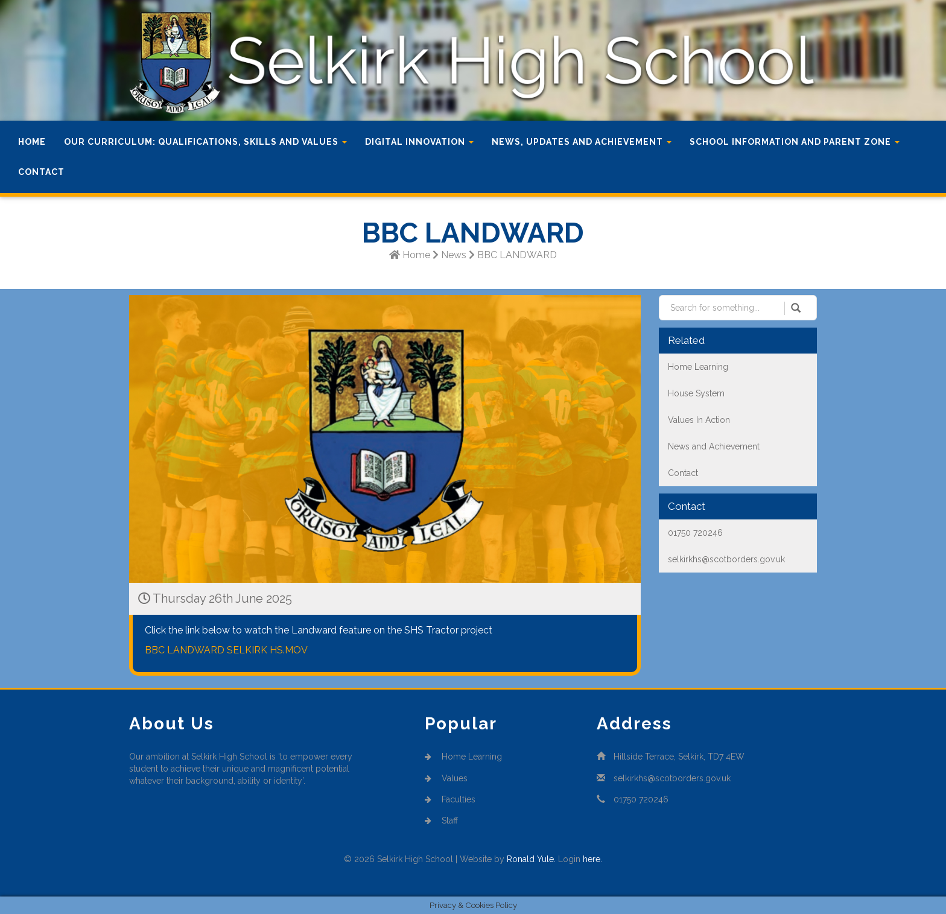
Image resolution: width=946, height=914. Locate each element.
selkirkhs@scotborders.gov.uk (672, 778)
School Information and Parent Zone (795, 142)
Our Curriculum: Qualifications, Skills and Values (205, 142)
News (453, 255)
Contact (41, 172)
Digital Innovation (419, 142)
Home (32, 142)
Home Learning (463, 756)
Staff (441, 820)
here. (592, 859)
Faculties (450, 799)
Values (446, 778)
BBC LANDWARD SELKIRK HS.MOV (226, 650)
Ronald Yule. (531, 859)
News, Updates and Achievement (581, 142)
